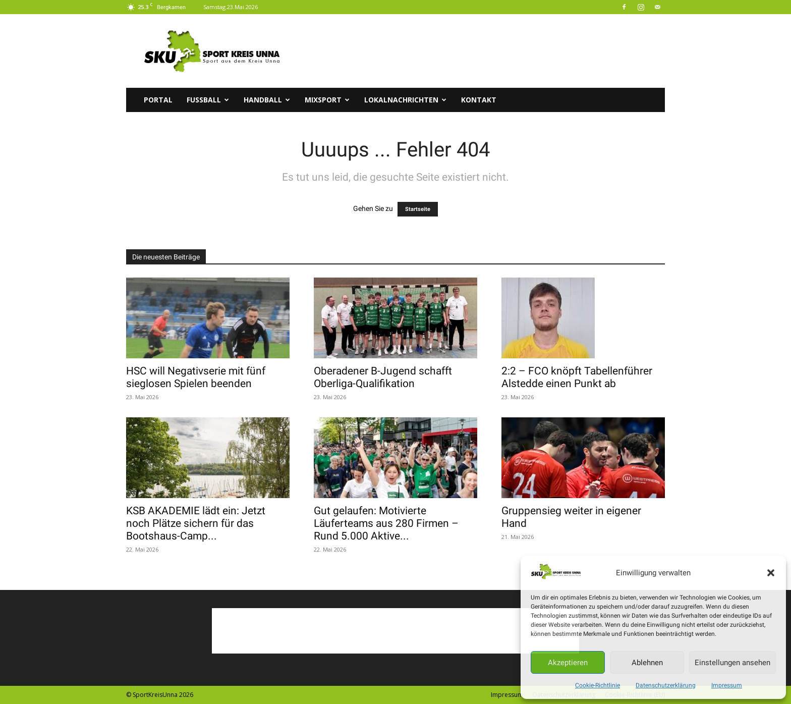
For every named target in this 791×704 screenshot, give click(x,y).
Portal (158, 99)
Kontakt (478, 99)
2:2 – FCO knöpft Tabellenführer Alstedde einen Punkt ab (576, 377)
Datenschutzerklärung (666, 685)
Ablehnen (647, 662)
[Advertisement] (481, 51)
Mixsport (327, 99)
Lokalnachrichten (405, 99)
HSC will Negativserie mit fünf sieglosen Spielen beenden (195, 377)
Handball (267, 99)
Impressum (726, 685)
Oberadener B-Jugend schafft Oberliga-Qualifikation (383, 377)
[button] (771, 573)
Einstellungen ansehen (732, 662)
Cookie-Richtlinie (597, 685)
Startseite (417, 209)
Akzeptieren (568, 662)
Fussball (208, 99)
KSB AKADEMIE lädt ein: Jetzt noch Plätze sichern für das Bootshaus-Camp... (195, 523)
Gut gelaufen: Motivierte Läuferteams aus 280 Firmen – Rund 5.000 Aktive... (386, 523)
